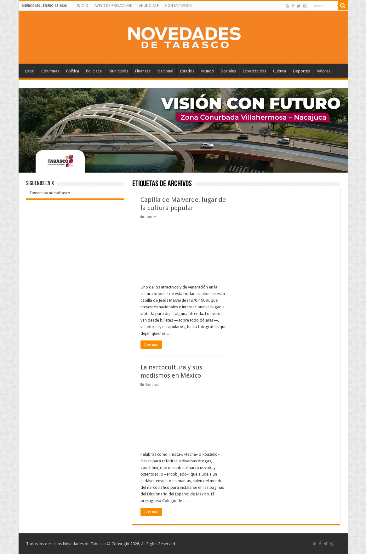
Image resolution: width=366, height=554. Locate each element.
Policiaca (94, 71)
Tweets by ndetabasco (49, 193)
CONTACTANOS (178, 5)
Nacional (165, 71)
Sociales (228, 71)
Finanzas (143, 71)
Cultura (279, 71)
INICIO (82, 5)
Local (29, 71)
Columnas (50, 71)
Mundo (207, 71)
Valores (323, 71)
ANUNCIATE (149, 5)
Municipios (118, 71)
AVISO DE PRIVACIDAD (113, 5)
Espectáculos (254, 71)
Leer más (151, 344)
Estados (187, 71)
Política (72, 71)
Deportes (301, 71)
